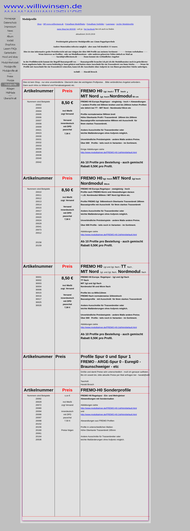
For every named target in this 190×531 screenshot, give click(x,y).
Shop (39, 24)
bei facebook (89, 29)
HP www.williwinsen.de (53, 24)
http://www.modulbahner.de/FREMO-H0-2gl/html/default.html (109, 234)
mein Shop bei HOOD (66, 29)
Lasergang (110, 24)
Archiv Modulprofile (125, 24)
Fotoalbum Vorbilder (95, 24)
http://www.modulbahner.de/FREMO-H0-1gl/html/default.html (109, 152)
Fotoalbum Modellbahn (75, 24)
